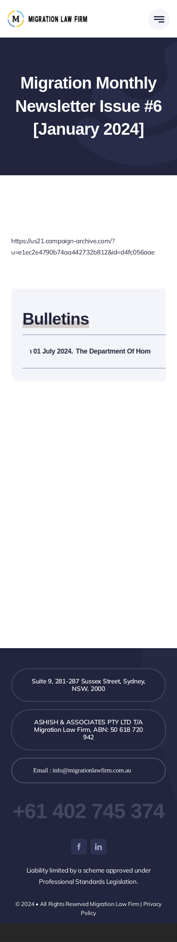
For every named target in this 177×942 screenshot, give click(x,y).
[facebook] (79, 847)
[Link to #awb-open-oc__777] (159, 19)
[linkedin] (98, 847)
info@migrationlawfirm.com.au (92, 770)
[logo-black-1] (48, 14)
